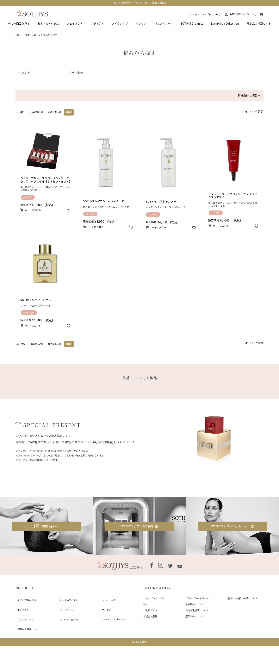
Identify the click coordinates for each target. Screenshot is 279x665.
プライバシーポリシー (197, 626)
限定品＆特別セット (259, 23)
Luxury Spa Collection (225, 23)
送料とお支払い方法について (242, 626)
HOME (19, 34)
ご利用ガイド (150, 638)
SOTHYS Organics (192, 23)
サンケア (141, 23)
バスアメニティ (163, 23)
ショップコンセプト (200, 14)
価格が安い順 (36, 117)
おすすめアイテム (48, 23)
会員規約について (194, 632)
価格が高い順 (54, 117)
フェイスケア (75, 23)
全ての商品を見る (19, 23)
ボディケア (97, 23)
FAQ (218, 14)
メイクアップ (120, 23)
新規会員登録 (150, 644)
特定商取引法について (197, 638)
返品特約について (194, 644)
